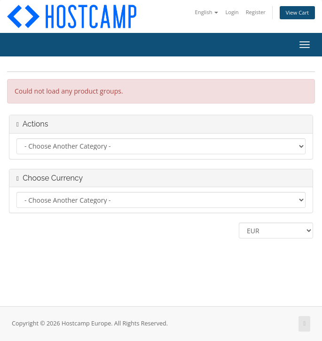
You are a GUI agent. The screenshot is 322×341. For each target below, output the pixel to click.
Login (231, 12)
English (207, 12)
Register (256, 12)
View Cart (297, 12)
